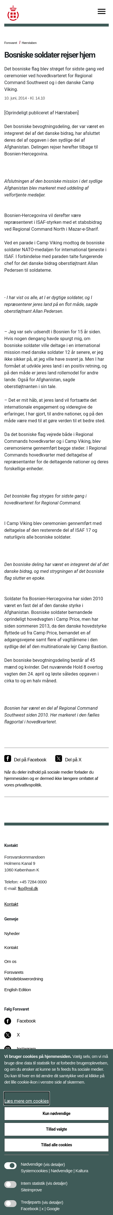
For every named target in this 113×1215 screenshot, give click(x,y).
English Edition (17, 989)
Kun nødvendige (57, 1113)
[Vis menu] (101, 12)
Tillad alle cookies (56, 1145)
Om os (10, 961)
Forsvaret (10, 42)
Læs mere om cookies (26, 1101)
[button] (54, 1161)
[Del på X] (68, 760)
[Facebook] (24, 1024)
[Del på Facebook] (25, 760)
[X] (18, 1038)
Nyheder (12, 933)
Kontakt (11, 904)
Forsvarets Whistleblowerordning (23, 975)
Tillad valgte (56, 1129)
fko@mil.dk (28, 888)
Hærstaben (29, 42)
